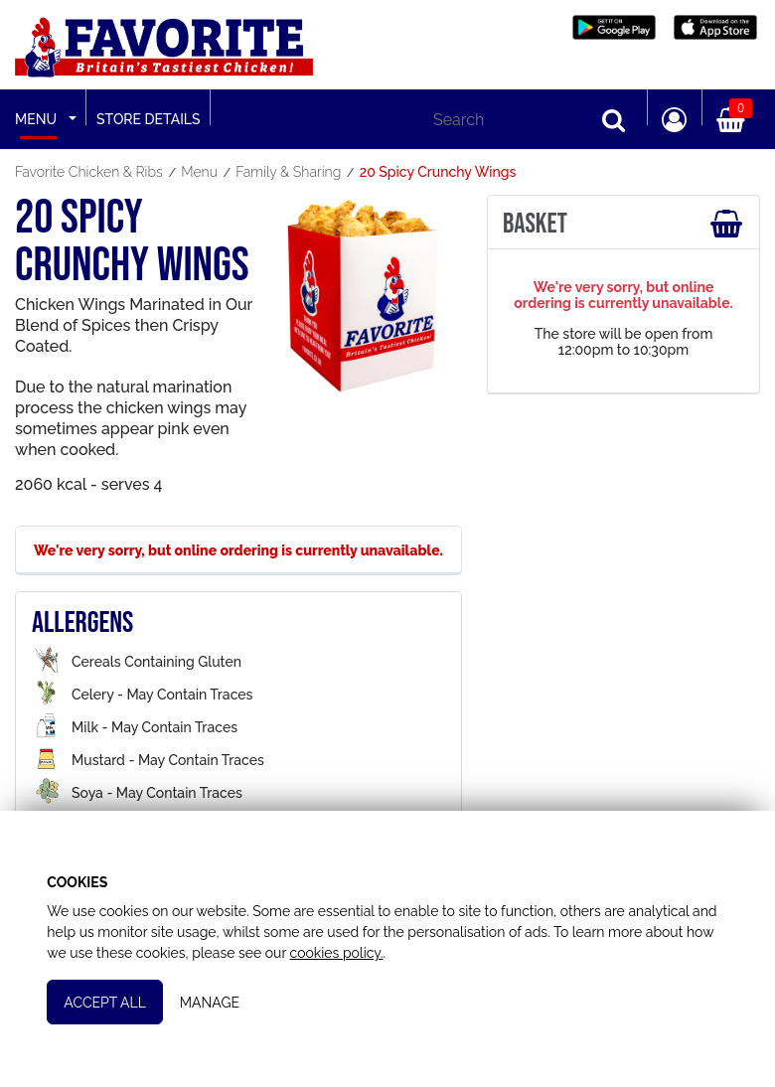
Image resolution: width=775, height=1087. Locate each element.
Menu (36, 119)
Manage (210, 1001)
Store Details (148, 119)
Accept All (106, 1001)
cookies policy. (337, 952)
